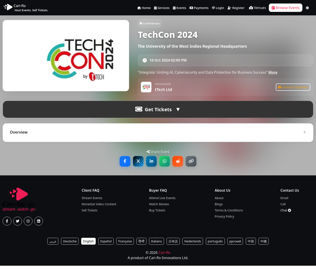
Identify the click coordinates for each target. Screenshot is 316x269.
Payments (199, 8)
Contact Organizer (292, 89)
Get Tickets (153, 112)
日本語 (173, 244)
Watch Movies (159, 207)
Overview (19, 135)
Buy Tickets (157, 213)
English (88, 244)
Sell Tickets (89, 213)
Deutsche (70, 244)
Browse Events (286, 7)
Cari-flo (164, 255)
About (219, 201)
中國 (263, 244)
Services (161, 8)
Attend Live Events (162, 201)
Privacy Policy (224, 220)
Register (236, 8)
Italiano (156, 244)
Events (179, 8)
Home (144, 8)
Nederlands (192, 244)
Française (125, 244)
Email (284, 201)
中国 (251, 244)
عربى (52, 244)
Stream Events (92, 201)
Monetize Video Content (99, 207)
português (215, 244)
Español (106, 244)
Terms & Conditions (229, 213)
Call (283, 207)
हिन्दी (141, 244)
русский (235, 244)
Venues (257, 7)
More (272, 73)
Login (218, 8)
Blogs (219, 207)
